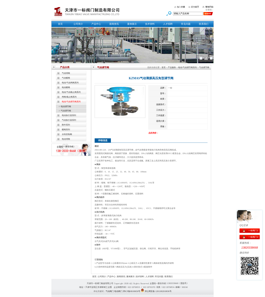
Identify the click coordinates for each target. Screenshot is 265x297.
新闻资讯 (114, 24)
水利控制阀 (67, 134)
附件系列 (66, 125)
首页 (60, 24)
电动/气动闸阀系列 (70, 82)
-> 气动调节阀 (64, 111)
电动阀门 (118, 291)
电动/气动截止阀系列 (71, 92)
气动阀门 (110, 291)
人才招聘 (168, 24)
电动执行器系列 (69, 115)
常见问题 (185, 24)
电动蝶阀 (66, 87)
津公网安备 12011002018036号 (158, 291)
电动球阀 (66, 139)
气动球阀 (66, 73)
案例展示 (132, 24)
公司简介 (78, 24)
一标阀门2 (253, 237)
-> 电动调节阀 (64, 106)
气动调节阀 (204, 67)
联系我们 (203, 24)
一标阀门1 (253, 230)
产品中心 (96, 24)
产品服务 (172, 67)
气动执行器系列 (69, 120)
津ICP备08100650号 (131, 291)
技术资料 (150, 24)
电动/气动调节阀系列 (187, 67)
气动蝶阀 (66, 78)
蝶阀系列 (66, 129)
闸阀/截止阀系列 (69, 97)
